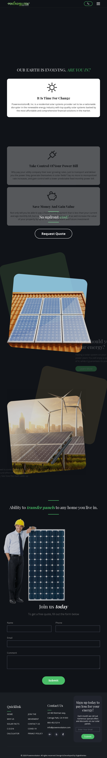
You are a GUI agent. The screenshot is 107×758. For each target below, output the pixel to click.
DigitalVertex (81, 755)
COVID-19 (32, 728)
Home (10, 714)
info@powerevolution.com (58, 727)
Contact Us (34, 724)
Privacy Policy (35, 733)
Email (9, 637)
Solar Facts (13, 724)
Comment (12, 652)
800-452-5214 (53, 722)
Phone (59, 622)
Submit (53, 680)
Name (10, 622)
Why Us (10, 719)
